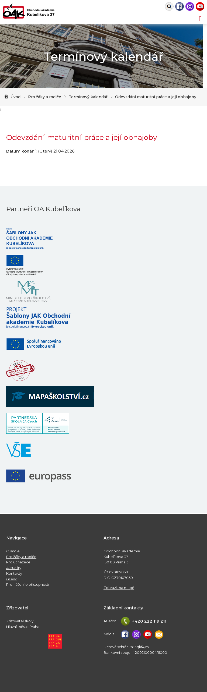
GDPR (11, 579)
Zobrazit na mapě (119, 587)
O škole (13, 551)
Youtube (200, 6)
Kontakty (14, 573)
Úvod (15, 96)
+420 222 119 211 (149, 621)
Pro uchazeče (18, 562)
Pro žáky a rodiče (21, 557)
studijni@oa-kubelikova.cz (159, 634)
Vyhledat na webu (169, 6)
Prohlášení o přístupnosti (27, 584)
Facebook (179, 6)
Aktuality (13, 568)
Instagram (189, 6)
